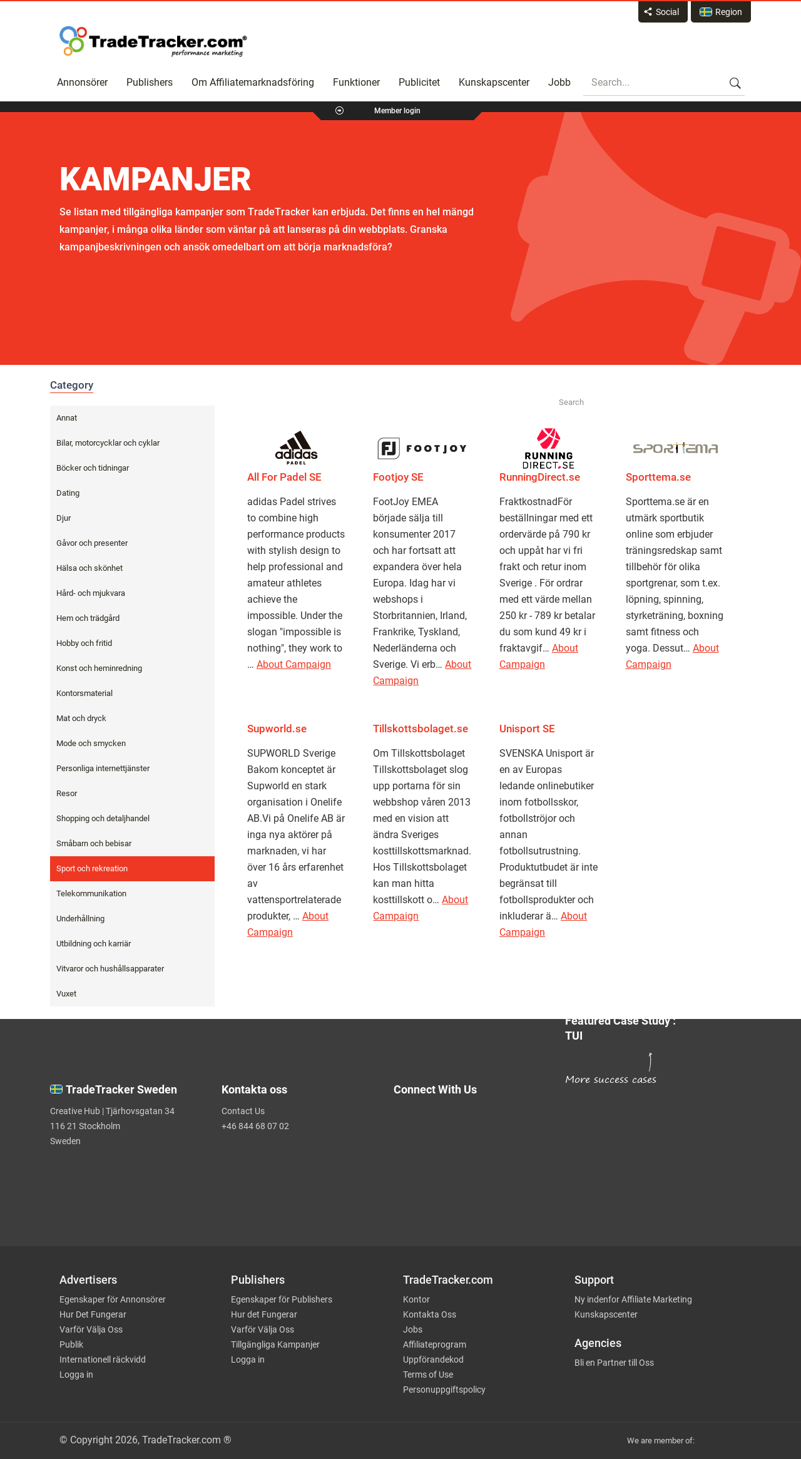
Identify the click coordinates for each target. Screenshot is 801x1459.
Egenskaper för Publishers (281, 1299)
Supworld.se (277, 728)
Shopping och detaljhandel (103, 818)
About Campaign (294, 664)
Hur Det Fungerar (92, 1314)
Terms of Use (428, 1374)
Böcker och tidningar (92, 468)
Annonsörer (82, 82)
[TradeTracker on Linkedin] (471, 1174)
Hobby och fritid (84, 643)
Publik (71, 1344)
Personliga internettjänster (103, 768)
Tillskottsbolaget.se (420, 728)
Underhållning (80, 918)
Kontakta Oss (429, 1314)
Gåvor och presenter (92, 543)
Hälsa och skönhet (89, 568)
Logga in (76, 1374)
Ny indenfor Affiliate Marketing (633, 1299)
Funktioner (356, 82)
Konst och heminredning (99, 668)
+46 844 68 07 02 (255, 1126)
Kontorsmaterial (84, 693)
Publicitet (419, 82)
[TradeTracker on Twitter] (471, 1124)
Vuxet (66, 993)
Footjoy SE (398, 477)
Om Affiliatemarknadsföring (252, 82)
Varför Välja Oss (91, 1329)
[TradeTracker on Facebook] (471, 1149)
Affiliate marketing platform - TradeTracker (153, 41)
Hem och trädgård (88, 618)
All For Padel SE (284, 477)
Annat (66, 417)
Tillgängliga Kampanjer (275, 1344)
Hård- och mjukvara (90, 593)
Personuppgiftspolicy (444, 1390)
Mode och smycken (91, 743)
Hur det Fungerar (264, 1314)
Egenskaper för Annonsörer (112, 1299)
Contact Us (243, 1111)
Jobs (412, 1329)
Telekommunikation (91, 893)
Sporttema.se (658, 477)
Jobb (559, 82)
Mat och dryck (81, 718)
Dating (67, 493)
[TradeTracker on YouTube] (476, 1194)
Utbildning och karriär (93, 943)
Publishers (149, 82)
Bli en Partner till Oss (614, 1363)
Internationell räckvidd (102, 1359)
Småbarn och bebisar (93, 843)
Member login (397, 110)
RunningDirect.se (539, 477)
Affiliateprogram (434, 1344)
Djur (63, 518)
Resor (66, 793)
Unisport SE (527, 728)
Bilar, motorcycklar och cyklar (108, 443)
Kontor (416, 1299)
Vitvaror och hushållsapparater (110, 968)
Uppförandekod (433, 1359)
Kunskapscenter (494, 82)
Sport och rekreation (92, 868)
